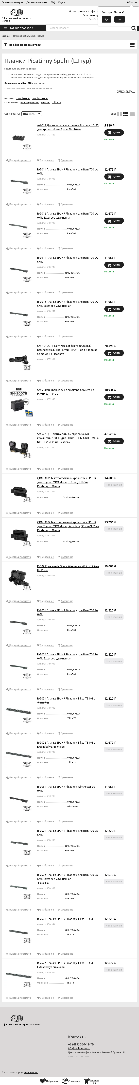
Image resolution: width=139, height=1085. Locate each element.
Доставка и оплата (36, 2)
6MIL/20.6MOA (40, 98)
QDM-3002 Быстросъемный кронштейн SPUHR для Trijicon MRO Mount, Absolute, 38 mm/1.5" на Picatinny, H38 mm (68, 526)
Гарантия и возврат (12, 2)
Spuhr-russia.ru (31, 1072)
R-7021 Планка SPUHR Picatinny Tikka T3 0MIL (66, 698)
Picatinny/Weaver (30, 102)
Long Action (46, 89)
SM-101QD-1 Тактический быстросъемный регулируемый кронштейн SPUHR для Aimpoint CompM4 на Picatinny (67, 349)
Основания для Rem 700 (17, 83)
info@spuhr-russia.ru (79, 1048)
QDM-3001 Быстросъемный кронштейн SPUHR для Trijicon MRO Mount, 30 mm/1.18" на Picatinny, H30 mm (66, 482)
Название (29, 113)
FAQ (53, 2)
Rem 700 (45, 102)
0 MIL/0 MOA (23, 98)
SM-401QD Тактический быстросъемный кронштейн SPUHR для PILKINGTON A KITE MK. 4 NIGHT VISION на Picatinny (67, 438)
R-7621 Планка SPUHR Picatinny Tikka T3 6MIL (66, 918)
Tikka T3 (56, 102)
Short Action (32, 89)
